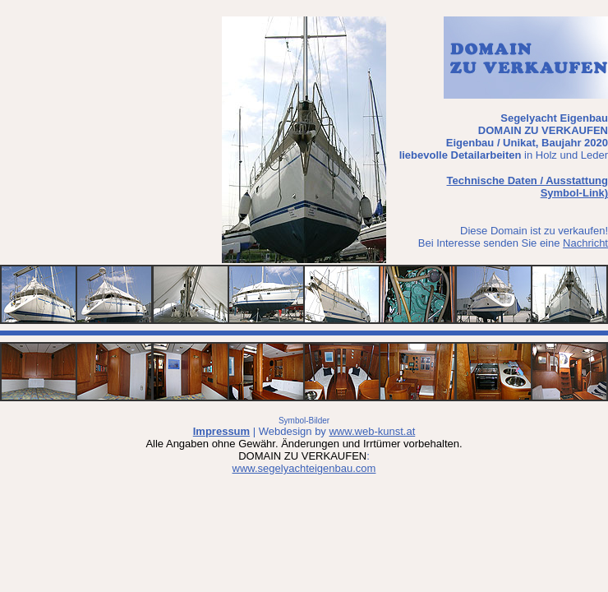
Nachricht (585, 243)
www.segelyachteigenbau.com (304, 468)
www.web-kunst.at (372, 431)
